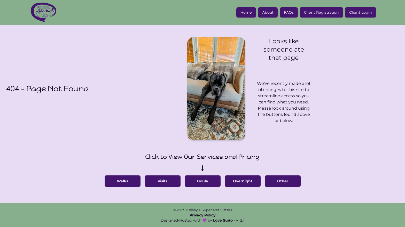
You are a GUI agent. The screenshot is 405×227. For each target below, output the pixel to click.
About (268, 12)
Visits (162, 181)
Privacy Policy (202, 215)
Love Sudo (223, 220)
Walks (122, 181)
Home (246, 12)
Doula (202, 181)
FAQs (289, 12)
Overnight (242, 181)
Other (282, 181)
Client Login (360, 12)
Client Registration (321, 12)
